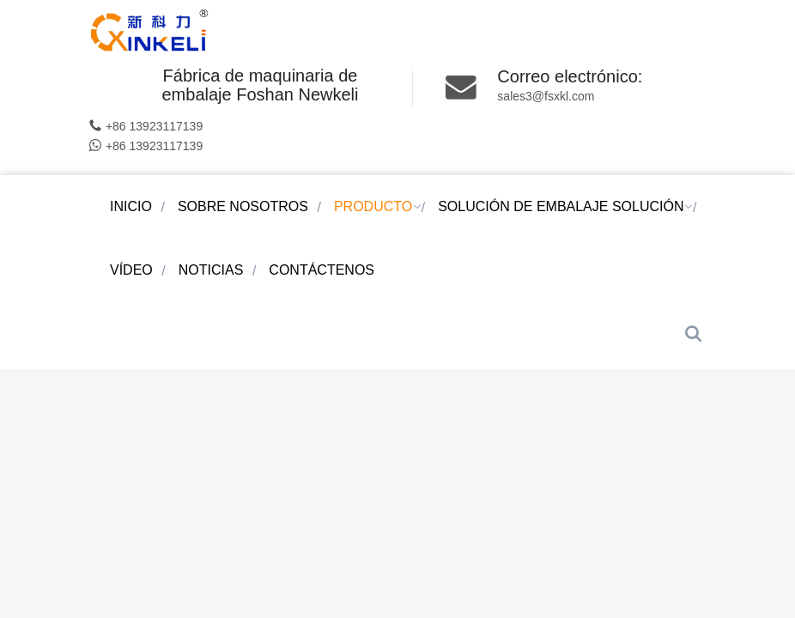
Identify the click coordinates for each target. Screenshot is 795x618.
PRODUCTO (373, 206)
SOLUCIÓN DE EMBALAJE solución (560, 206)
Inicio (131, 206)
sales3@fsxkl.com (545, 96)
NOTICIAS (211, 270)
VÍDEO (131, 270)
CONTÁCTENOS (321, 270)
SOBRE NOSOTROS (243, 206)
